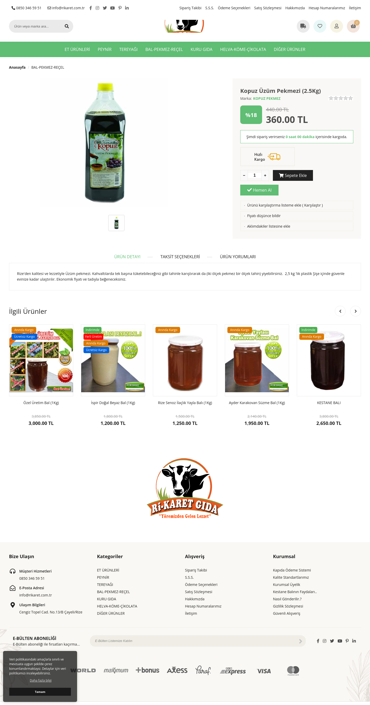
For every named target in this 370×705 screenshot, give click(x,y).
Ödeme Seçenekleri (234, 7)
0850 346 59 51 (27, 7)
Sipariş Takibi (190, 7)
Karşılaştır (312, 190)
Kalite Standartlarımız (291, 571)
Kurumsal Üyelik (286, 578)
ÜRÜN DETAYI (127, 250)
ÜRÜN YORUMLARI (238, 250)
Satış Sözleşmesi (267, 7)
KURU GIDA (201, 49)
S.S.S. (209, 7)
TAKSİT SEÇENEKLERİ (180, 250)
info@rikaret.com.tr (66, 7)
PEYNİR (105, 49)
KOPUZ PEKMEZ (267, 98)
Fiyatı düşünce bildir (264, 201)
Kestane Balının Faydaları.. (295, 585)
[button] (355, 305)
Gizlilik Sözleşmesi (288, 599)
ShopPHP (354, 700)
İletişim (355, 7)
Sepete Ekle (292, 175)
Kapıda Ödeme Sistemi (292, 563)
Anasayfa (17, 67)
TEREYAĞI (128, 49)
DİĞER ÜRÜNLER (289, 49)
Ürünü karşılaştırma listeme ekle (274, 190)
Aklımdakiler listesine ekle (268, 211)
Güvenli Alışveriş (286, 607)
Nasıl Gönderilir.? (287, 592)
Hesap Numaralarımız (327, 7)
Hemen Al (334, 175)
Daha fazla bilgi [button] (41, 680)
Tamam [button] (40, 692)
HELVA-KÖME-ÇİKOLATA (243, 49)
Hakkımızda (295, 7)
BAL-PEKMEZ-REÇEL (164, 49)
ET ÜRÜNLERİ (77, 49)
